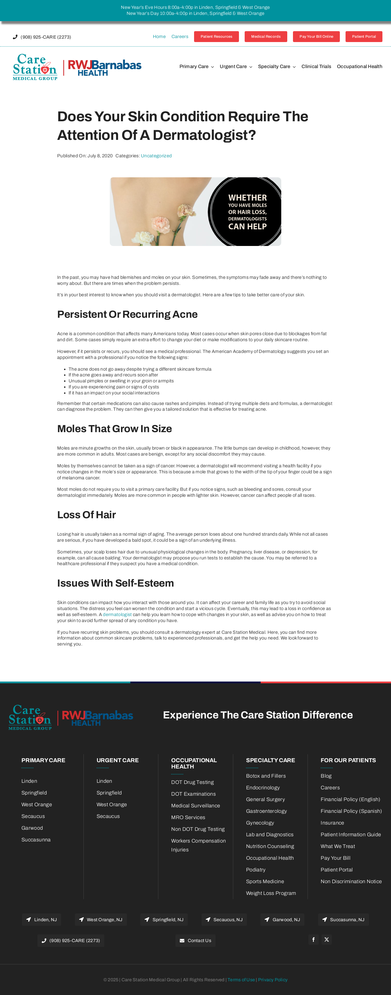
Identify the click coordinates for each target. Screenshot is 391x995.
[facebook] (313, 939)
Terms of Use (242, 979)
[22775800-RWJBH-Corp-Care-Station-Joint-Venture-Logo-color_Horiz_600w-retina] (77, 55)
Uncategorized (156, 155)
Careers (179, 36)
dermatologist (117, 614)
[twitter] (327, 939)
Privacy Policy (273, 979)
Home (159, 36)
